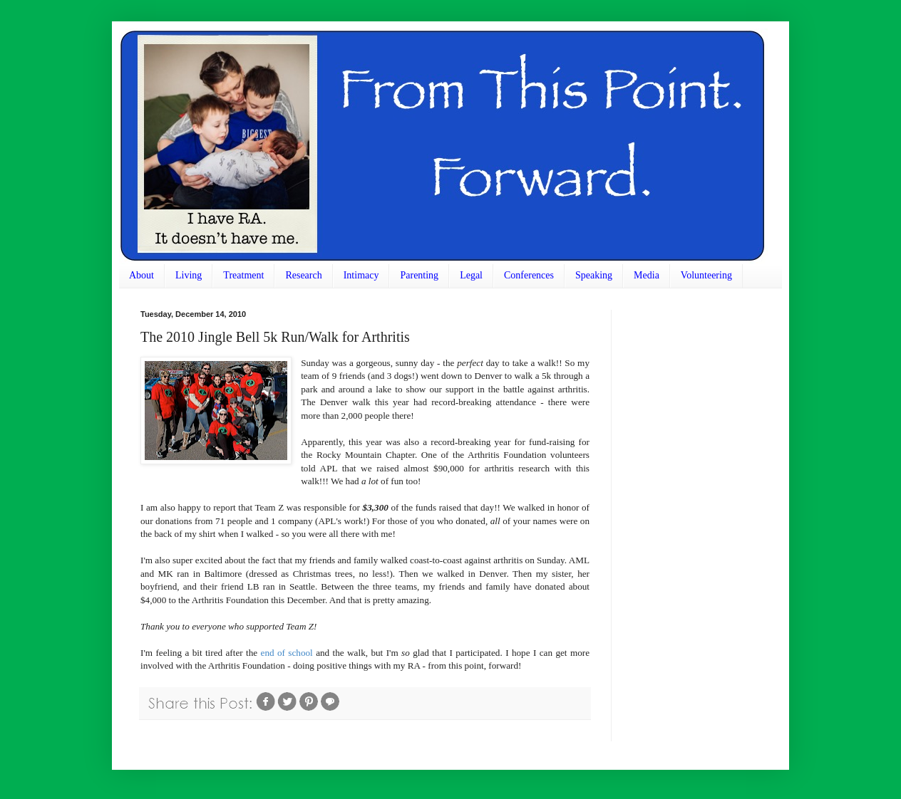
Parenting (419, 275)
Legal (471, 275)
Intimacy (361, 275)
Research (303, 275)
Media (646, 275)
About (141, 275)
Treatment (243, 275)
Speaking (593, 275)
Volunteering (706, 275)
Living (188, 275)
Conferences (529, 275)
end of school (287, 652)
